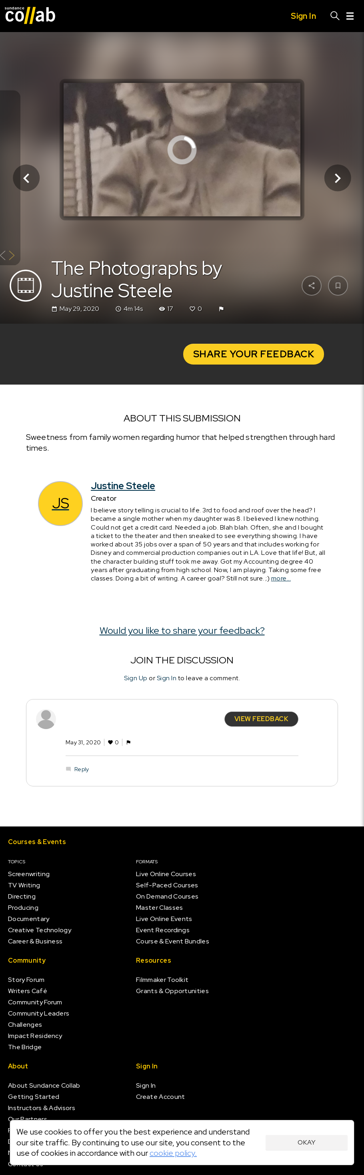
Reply (81, 769)
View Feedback (261, 718)
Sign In (167, 678)
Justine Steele (123, 486)
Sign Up (136, 678)
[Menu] (350, 16)
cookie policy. (173, 1153)
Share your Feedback (253, 354)
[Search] (335, 16)
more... (281, 578)
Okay (307, 1142)
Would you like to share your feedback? (182, 630)
